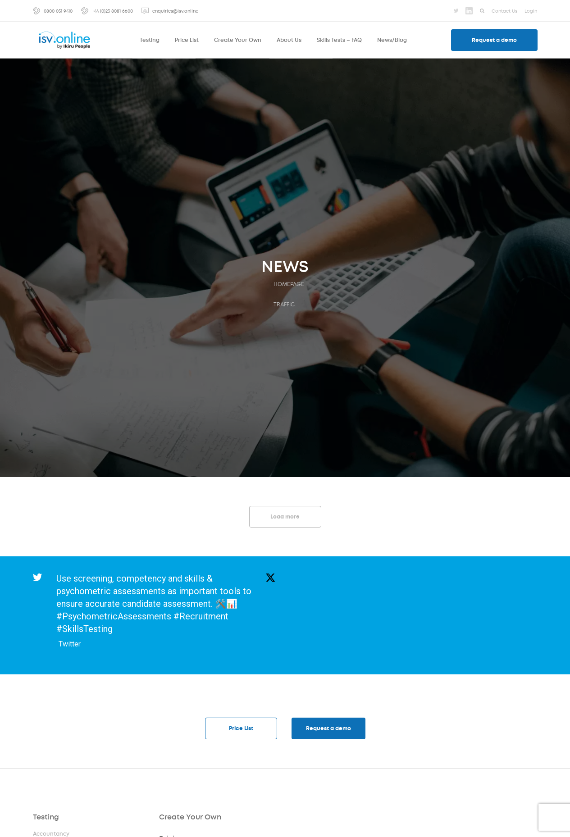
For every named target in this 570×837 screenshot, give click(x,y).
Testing (46, 817)
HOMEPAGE (289, 284)
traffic (284, 304)
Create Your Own (190, 817)
